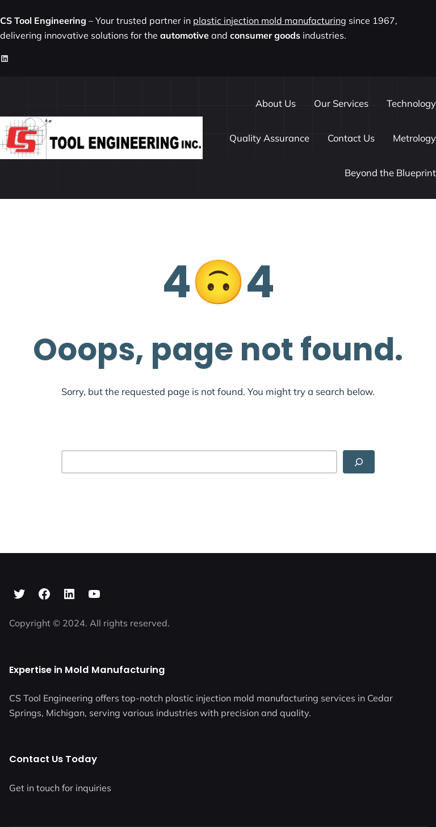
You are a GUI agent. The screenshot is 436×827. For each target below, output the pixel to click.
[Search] (359, 461)
